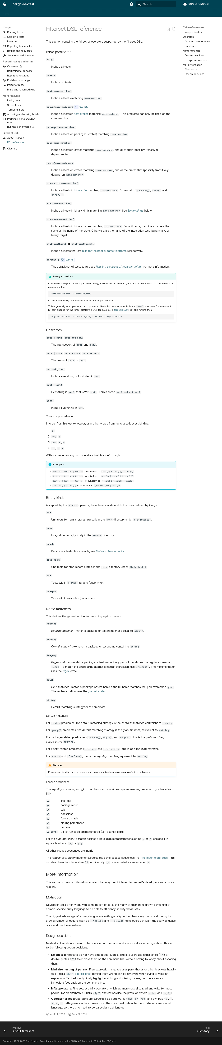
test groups (81, 114)
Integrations (62, 12)
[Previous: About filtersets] (20, 1030)
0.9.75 (69, 259)
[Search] (156, 4)
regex (66, 671)
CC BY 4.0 (76, 1041)
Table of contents (194, 27)
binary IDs (80, 190)
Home (6, 12)
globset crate (96, 691)
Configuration (43, 12)
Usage (28, 12)
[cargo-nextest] (4, 4)
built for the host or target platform (104, 251)
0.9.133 (83, 107)
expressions (78, 973)
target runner (121, 310)
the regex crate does (154, 857)
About (16, 12)
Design (77, 12)
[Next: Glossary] (206, 1030)
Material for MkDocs (104, 1041)
